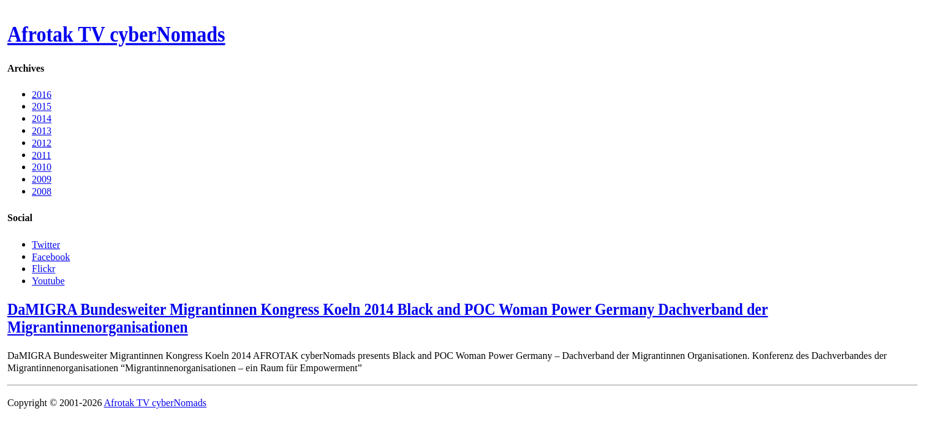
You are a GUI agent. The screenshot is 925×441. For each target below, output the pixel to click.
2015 (41, 106)
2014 (41, 118)
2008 (41, 191)
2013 (41, 131)
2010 (41, 167)
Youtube (48, 280)
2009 (41, 179)
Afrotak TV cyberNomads (116, 35)
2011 (41, 154)
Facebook (51, 256)
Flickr (43, 268)
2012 (41, 142)
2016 (41, 94)
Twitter (46, 244)
